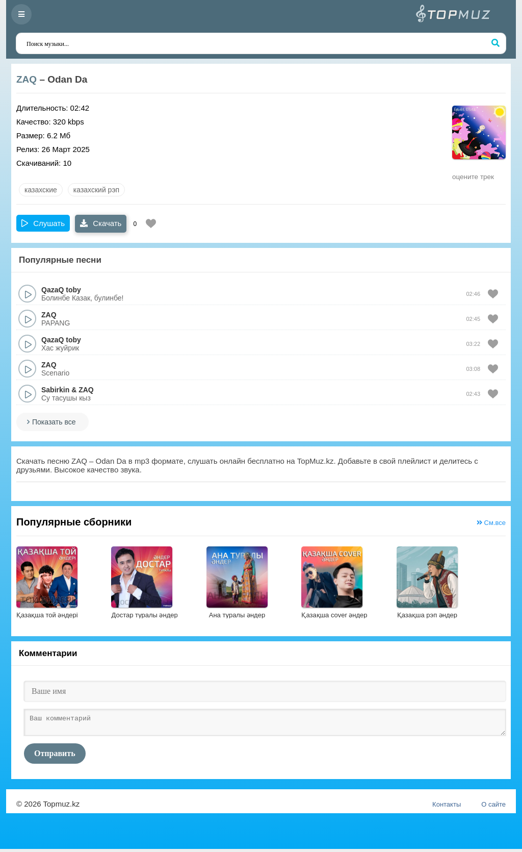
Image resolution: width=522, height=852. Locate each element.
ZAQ (26, 79)
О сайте (493, 807)
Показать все (53, 422)
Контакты (446, 807)
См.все (491, 523)
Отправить (54, 756)
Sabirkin (55, 390)
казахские (40, 190)
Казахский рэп (96, 190)
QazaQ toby (61, 290)
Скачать (100, 223)
